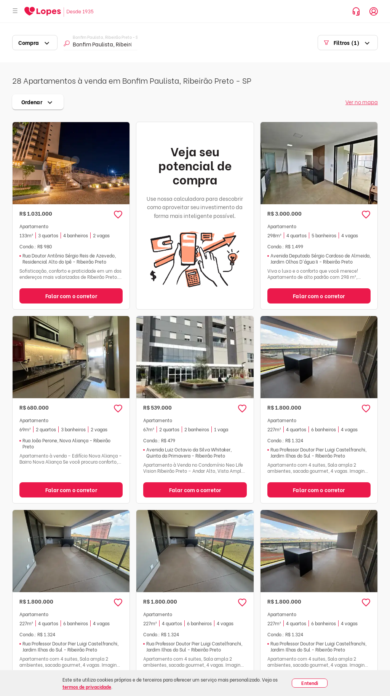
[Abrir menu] (15, 11)
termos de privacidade (86, 686)
